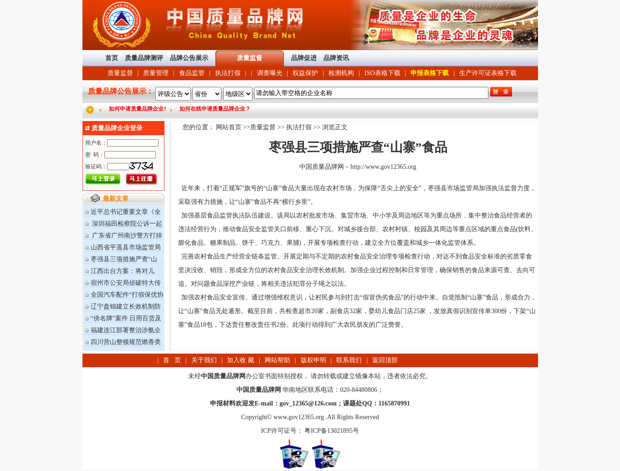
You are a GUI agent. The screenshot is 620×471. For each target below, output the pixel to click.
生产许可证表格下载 (488, 73)
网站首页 (228, 127)
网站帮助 (277, 360)
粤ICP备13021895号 (331, 430)
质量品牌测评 (144, 58)
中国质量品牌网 (321, 166)
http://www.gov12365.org (383, 166)
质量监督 (120, 73)
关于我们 (204, 360)
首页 (111, 58)
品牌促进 (304, 58)
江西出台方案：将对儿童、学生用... (118, 275)
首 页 (172, 360)
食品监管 (192, 73)
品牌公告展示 (189, 58)
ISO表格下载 (382, 73)
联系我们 (349, 360)
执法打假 (228, 73)
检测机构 (341, 73)
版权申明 (313, 360)
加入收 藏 (240, 360)
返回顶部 (385, 360)
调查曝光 (269, 73)
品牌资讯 (336, 58)
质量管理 (156, 73)
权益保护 (305, 73)
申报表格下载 (429, 73)
